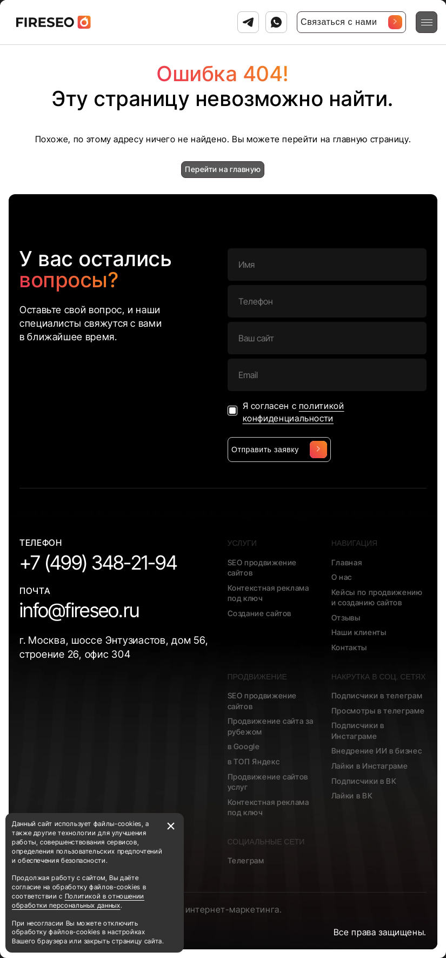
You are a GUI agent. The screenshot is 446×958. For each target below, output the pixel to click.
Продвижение (257, 676)
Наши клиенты (359, 632)
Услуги (242, 543)
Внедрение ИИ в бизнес (376, 750)
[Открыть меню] (426, 22)
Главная (346, 562)
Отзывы (346, 617)
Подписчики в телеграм (376, 695)
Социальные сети (266, 841)
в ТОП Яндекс (254, 761)
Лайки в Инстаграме (369, 765)
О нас (341, 577)
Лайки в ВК (351, 795)
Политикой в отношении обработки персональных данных (78, 900)
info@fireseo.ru (79, 610)
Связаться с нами (351, 22)
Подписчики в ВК (364, 780)
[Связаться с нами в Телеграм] (248, 22)
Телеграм (246, 860)
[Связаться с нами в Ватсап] (276, 22)
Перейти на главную (223, 169)
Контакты (349, 647)
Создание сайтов (260, 613)
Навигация (354, 543)
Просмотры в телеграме (377, 710)
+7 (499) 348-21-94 (98, 562)
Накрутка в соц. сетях (378, 676)
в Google (244, 746)
